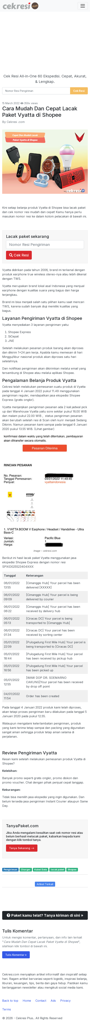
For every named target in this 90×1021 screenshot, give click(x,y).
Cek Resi (19, 255)
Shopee (72, 869)
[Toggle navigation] (83, 5)
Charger (25, 869)
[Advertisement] (45, 43)
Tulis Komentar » (16, 954)
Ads (53, 1000)
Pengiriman (10, 869)
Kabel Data (40, 869)
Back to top (10, 1000)
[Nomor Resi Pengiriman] (36, 90)
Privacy (65, 1000)
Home (27, 1000)
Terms (6, 1009)
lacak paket (57, 869)
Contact (40, 1000)
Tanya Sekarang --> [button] (21, 848)
